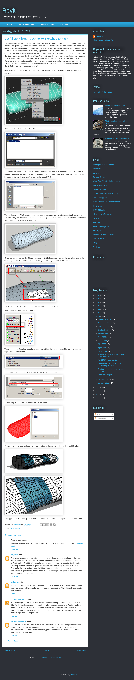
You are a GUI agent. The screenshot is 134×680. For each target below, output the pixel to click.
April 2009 (102, 348)
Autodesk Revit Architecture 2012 (118, 139)
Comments (100, 418)
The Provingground (101, 198)
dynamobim (97, 173)
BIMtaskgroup (65, 24)
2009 (98, 316)
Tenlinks (96, 247)
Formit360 (97, 169)
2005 (98, 398)
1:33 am (14, 616)
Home (9, 24)
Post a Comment (14, 641)
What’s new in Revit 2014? (115, 106)
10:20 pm (14, 577)
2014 (98, 299)
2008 (98, 387)
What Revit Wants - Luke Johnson (106, 181)
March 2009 (103, 351)
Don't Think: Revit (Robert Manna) (107, 202)
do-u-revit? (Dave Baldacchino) (105, 193)
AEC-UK (96, 218)
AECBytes (97, 230)
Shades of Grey (99, 189)
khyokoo (15, 555)
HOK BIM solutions (100, 210)
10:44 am (14, 549)
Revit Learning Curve (101, 226)
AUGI (95, 243)
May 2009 (102, 344)
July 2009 (102, 337)
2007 (98, 391)
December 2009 (105, 319)
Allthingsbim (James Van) (103, 214)
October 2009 (104, 326)
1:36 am (14, 636)
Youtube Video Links (26, 24)
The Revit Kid (98, 239)
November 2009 (105, 323)
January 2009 (104, 383)
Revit (9, 10)
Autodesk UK (98, 222)
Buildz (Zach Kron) (100, 185)
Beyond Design (99, 177)
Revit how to (16, 529)
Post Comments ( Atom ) (51, 657)
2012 (98, 306)
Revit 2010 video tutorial (107, 360)
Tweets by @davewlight (102, 92)
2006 (98, 394)
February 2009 (104, 379)
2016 (98, 295)
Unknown (15, 582)
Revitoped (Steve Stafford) (103, 165)
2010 (98, 313)
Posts (98, 414)
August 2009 (103, 333)
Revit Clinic (97, 206)
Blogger (74, 674)
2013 (98, 302)
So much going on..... (106, 375)
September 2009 (105, 330)
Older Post (81, 650)
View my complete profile (103, 40)
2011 (98, 309)
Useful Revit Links (47, 24)
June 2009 (102, 341)
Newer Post (10, 650)
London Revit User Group (103, 235)
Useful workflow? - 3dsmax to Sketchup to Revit (109, 364)
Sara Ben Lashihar (19, 599)
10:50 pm (14, 594)
